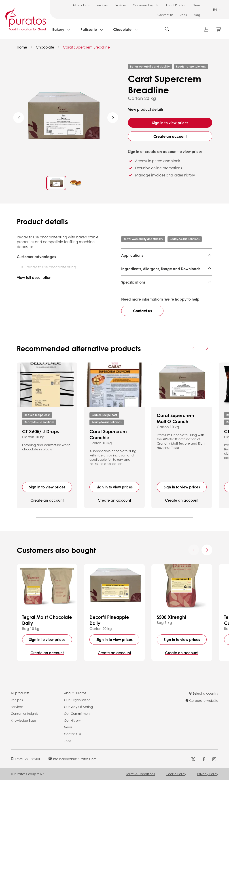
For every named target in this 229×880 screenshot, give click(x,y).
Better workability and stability (150, 66)
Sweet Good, (166, 266)
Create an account (170, 136)
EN (217, 9)
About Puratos (175, 5)
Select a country (203, 793)
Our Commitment (77, 813)
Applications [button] (132, 255)
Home (22, 47)
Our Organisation (77, 799)
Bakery (58, 29)
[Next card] (206, 448)
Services (120, 5)
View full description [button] (34, 277)
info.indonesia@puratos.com (72, 858)
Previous (18, 117)
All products (81, 5)
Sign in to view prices (170, 122)
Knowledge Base (23, 820)
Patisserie (89, 29)
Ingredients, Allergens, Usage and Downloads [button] (160, 284)
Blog (197, 15)
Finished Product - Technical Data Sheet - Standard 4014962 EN (162, 306)
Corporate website (201, 800)
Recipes (102, 5)
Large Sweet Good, (137, 266)
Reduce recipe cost (37, 515)
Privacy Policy (207, 873)
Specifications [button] (133, 327)
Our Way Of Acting (78, 806)
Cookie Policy (176, 873)
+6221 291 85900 (25, 858)
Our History (72, 820)
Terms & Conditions (140, 873)
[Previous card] (193, 448)
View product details (145, 109)
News (196, 5)
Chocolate (122, 29)
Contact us (165, 15)
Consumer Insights (145, 5)
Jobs (183, 15)
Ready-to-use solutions (191, 66)
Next (112, 117)
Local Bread (189, 266)
